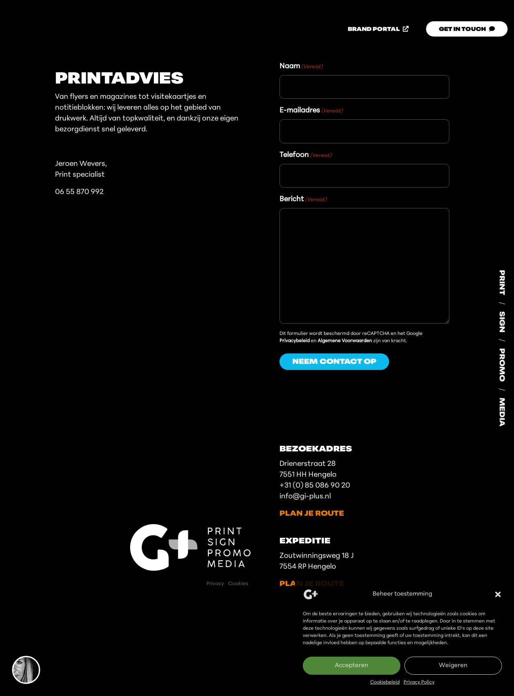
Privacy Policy (419, 682)
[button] (498, 594)
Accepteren (351, 666)
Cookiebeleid (385, 682)
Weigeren (453, 666)
